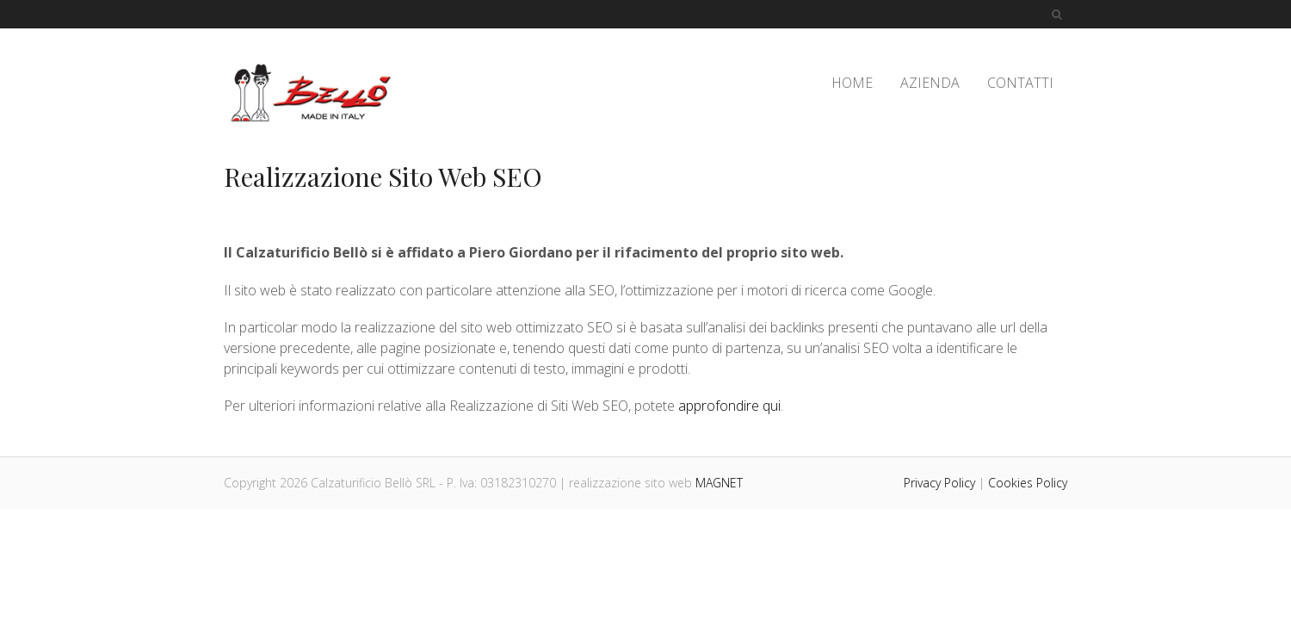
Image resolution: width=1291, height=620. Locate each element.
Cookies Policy (1027, 482)
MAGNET (719, 482)
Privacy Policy (939, 482)
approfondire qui (729, 405)
